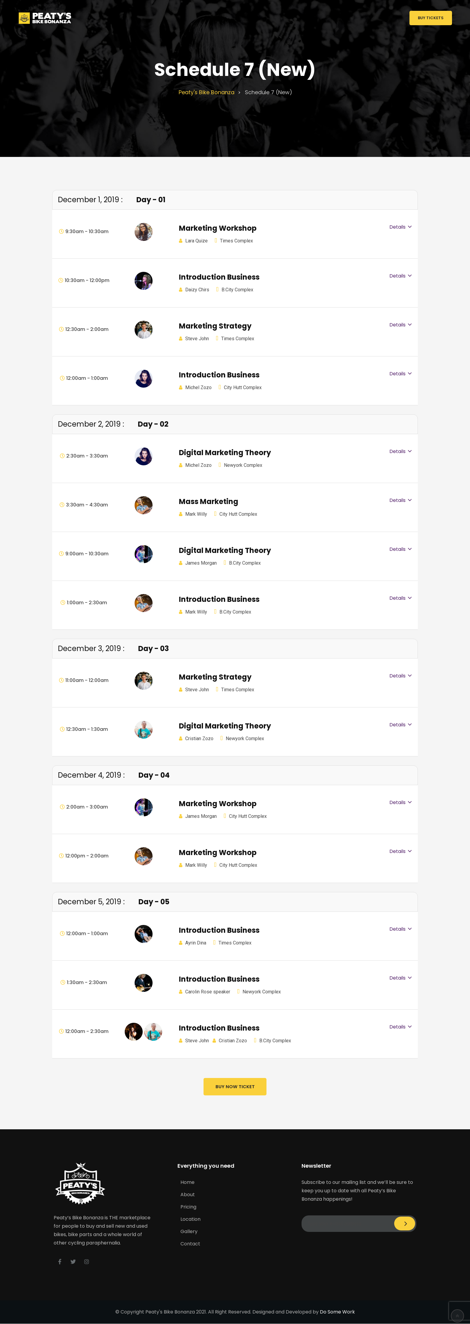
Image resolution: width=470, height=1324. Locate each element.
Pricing (188, 1206)
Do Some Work (337, 1312)
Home (187, 1181)
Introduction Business (219, 277)
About (187, 1194)
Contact (190, 1243)
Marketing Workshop (218, 228)
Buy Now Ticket (235, 1087)
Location (190, 1218)
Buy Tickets (431, 18)
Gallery (189, 1231)
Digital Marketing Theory (225, 453)
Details (397, 227)
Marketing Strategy (215, 326)
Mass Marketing (208, 501)
